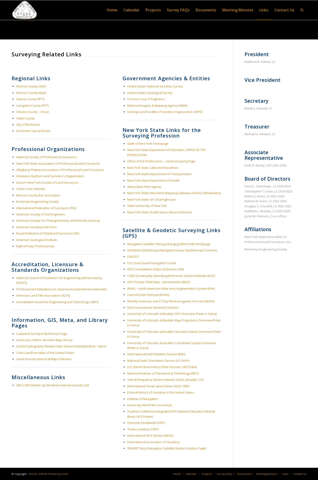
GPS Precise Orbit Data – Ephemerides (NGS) (158, 282)
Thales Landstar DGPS (143, 429)
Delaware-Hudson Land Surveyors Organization (50, 176)
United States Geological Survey (149, 93)
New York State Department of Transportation (159, 174)
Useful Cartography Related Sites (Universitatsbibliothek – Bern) (61, 346)
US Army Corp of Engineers (146, 99)
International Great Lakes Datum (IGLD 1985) (158, 386)
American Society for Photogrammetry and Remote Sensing (57, 220)
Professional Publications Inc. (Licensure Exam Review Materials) (61, 289)
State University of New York (147, 206)
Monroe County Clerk (31, 86)
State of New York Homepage (148, 143)
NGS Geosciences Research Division (153, 307)
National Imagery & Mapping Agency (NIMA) (157, 105)
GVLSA (33, 474)
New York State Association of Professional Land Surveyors (58, 163)
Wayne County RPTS (30, 99)
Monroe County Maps (31, 93)
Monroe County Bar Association (38, 195)
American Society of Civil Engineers (40, 214)
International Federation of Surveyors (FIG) (46, 208)
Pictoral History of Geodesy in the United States (161, 392)
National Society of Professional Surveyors (46, 157)
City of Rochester (28, 124)
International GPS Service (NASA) (150, 435)
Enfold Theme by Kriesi (53, 474)
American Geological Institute (36, 240)
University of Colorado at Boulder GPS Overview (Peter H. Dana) (172, 314)
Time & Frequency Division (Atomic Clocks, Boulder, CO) (165, 380)
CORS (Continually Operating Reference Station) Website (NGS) (171, 276)
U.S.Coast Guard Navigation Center (151, 263)
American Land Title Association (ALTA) (43, 295)
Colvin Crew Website (30, 189)
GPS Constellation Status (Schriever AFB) (155, 269)
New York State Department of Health (153, 180)
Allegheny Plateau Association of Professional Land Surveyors (60, 170)
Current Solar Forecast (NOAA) (148, 295)
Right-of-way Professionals (35, 246)
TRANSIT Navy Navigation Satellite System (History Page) (166, 448)
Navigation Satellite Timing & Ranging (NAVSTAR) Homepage (168, 244)
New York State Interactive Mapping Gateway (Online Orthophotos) (174, 193)
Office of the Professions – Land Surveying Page (161, 161)
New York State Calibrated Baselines (152, 168)
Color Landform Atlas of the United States (45, 353)
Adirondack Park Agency (144, 187)
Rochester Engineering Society (37, 201)
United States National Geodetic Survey (155, 86)
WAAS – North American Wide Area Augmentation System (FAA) (171, 288)
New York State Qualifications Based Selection (159, 212)
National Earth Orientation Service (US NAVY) (158, 360)
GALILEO (133, 256)
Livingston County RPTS (32, 105)
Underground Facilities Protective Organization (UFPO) (165, 112)
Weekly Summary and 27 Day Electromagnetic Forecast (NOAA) (170, 301)
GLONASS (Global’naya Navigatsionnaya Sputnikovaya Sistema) (172, 250)
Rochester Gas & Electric (33, 131)
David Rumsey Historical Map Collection (43, 359)
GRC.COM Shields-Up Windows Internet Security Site (52, 385)
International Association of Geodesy (153, 442)
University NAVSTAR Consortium (149, 405)
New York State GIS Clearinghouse (151, 199)
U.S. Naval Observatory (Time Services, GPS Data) (162, 367)
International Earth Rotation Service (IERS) (156, 354)
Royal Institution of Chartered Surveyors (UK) (47, 233)
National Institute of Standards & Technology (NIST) (163, 373)
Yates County (25, 118)
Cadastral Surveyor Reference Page (41, 334)
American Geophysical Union (36, 227)
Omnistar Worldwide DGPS (146, 423)
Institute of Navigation (142, 399)
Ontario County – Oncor (32, 112)
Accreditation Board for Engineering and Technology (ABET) (57, 302)
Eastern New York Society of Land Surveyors (47, 182)
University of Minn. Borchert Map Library (44, 340)
